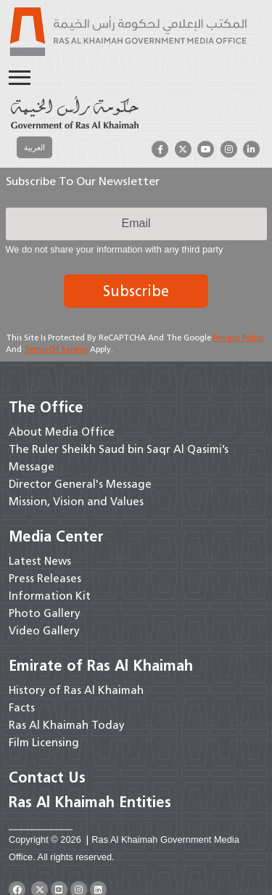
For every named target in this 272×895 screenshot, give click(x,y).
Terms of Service (56, 349)
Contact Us (47, 777)
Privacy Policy (238, 337)
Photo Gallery (45, 613)
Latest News (40, 561)
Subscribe (136, 291)
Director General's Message (80, 484)
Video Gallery (44, 630)
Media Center (56, 536)
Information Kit (50, 595)
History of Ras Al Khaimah (76, 690)
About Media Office (62, 431)
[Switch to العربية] (34, 147)
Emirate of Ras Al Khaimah (101, 665)
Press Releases (45, 578)
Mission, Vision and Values (76, 501)
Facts (22, 707)
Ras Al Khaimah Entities (90, 802)
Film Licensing (44, 742)
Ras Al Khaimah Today (67, 725)
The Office (46, 407)
